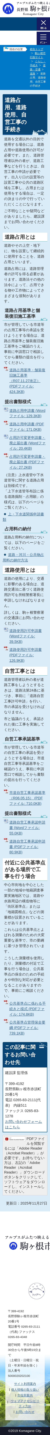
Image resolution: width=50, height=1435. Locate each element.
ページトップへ (37, 1291)
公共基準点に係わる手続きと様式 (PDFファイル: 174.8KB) (27, 1008)
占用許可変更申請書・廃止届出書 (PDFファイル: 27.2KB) (27, 461)
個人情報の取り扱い (25, 1389)
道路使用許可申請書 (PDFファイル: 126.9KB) (25, 655)
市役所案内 (25, 1395)
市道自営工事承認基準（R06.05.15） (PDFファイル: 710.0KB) (27, 798)
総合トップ (36, 49)
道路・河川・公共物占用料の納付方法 (23, 557)
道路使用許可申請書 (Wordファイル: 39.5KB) (25, 636)
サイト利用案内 (25, 1383)
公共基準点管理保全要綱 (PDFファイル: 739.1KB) (27, 1027)
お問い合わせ (25, 1412)
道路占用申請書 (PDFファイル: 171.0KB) (26, 427)
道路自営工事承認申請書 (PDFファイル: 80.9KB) (27, 846)
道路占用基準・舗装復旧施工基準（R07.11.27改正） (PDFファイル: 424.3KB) (27, 381)
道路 (32, 73)
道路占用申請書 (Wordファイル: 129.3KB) (27, 413)
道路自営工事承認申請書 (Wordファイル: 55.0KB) (27, 827)
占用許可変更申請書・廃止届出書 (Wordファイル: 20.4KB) (27, 443)
